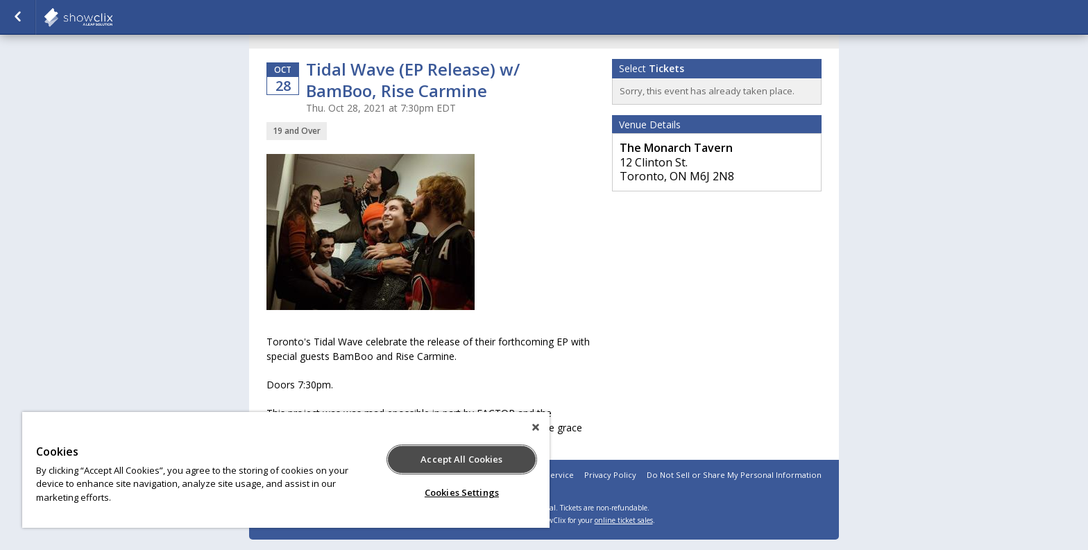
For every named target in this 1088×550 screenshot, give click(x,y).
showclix (112, 17)
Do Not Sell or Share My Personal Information (734, 475)
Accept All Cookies (461, 459)
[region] (286, 470)
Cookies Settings (462, 492)
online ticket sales (624, 520)
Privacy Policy (610, 475)
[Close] (536, 427)
